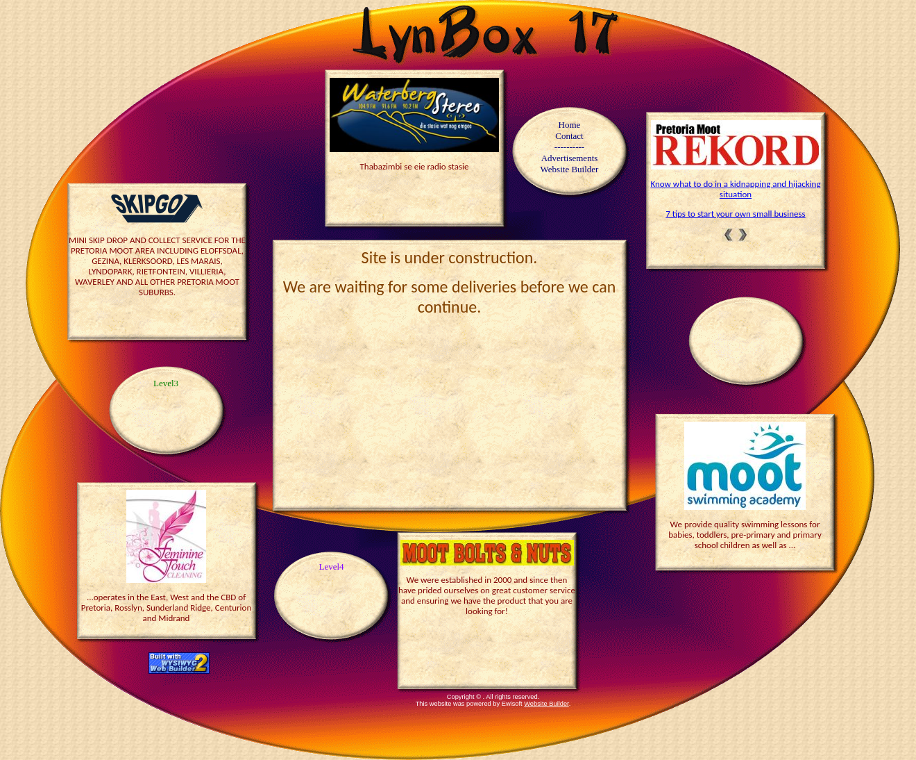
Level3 (165, 383)
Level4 (331, 566)
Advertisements (569, 158)
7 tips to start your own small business (735, 213)
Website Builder (546, 703)
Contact (569, 136)
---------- (569, 147)
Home (570, 124)
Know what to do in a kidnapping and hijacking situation (735, 189)
